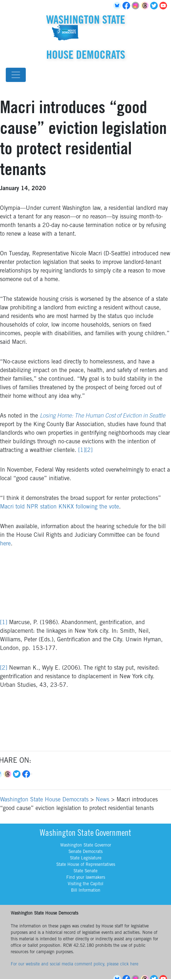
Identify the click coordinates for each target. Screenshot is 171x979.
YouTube (164, 6)
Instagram (136, 6)
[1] (81, 450)
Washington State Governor (85, 845)
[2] (88, 450)
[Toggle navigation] (16, 75)
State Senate (85, 871)
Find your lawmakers (85, 878)
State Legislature (85, 858)
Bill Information (85, 890)
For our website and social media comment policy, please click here (74, 964)
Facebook (127, 6)
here (5, 544)
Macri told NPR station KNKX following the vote (59, 507)
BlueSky (118, 6)
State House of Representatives (85, 865)
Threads (146, 6)
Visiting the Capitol (85, 884)
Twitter (155, 6)
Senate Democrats (85, 852)
